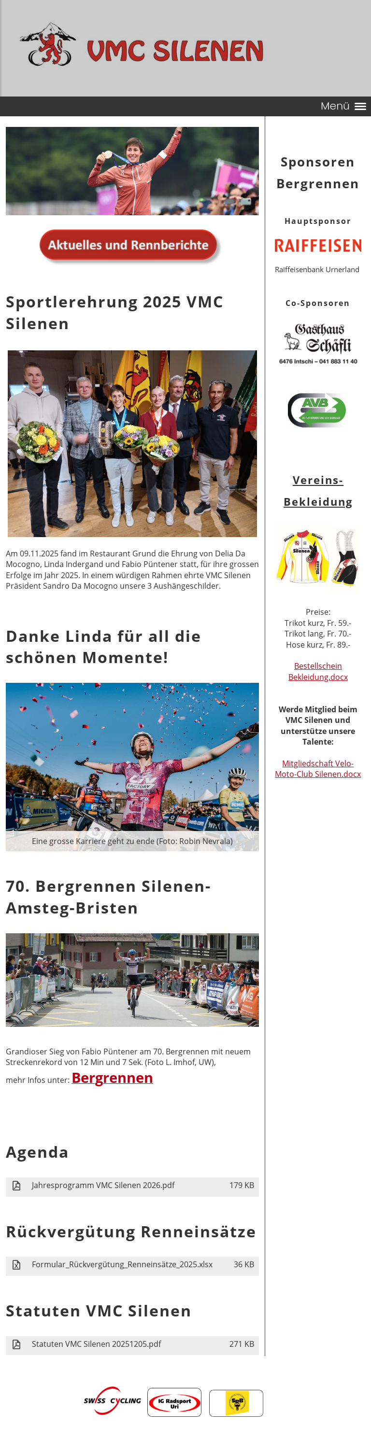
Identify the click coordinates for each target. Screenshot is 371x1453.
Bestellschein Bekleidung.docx (318, 671)
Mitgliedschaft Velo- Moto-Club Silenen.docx (318, 768)
